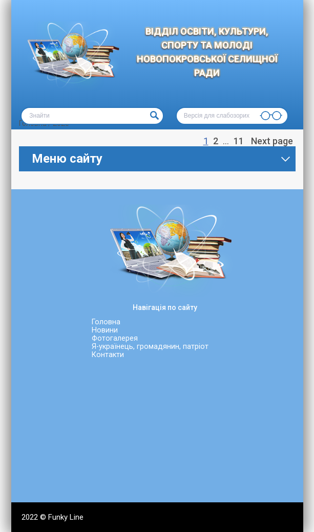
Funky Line (65, 517)
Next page (272, 141)
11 (239, 140)
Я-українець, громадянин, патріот (150, 346)
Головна (106, 322)
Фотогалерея (115, 338)
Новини (105, 330)
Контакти (108, 354)
